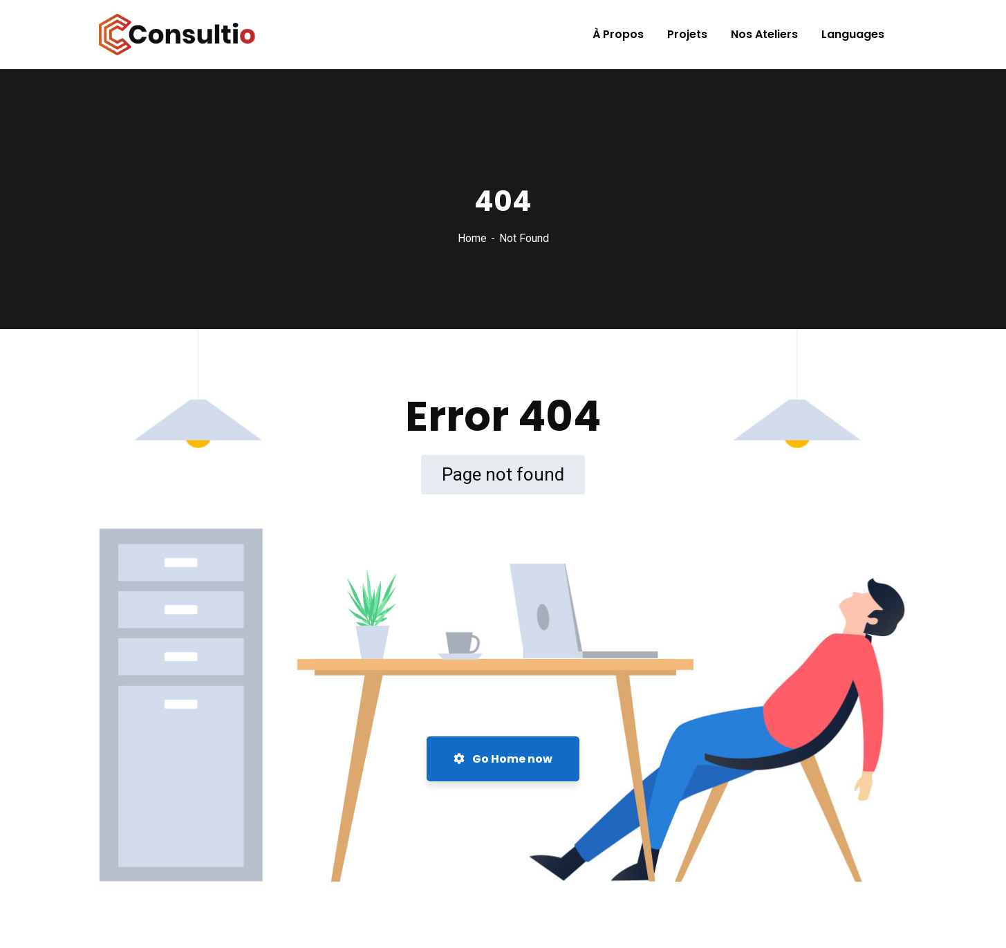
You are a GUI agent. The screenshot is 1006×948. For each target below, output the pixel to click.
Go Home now (503, 759)
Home (472, 238)
